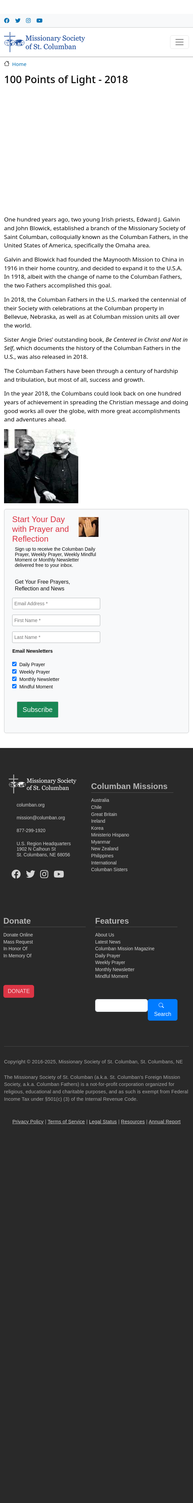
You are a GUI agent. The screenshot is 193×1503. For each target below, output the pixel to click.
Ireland (98, 821)
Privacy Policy (28, 1121)
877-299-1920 (31, 830)
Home (19, 64)
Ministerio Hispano (110, 835)
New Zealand (104, 848)
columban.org (31, 805)
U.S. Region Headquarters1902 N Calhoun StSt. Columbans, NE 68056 (44, 849)
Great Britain (104, 814)
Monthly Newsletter (38, 679)
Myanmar (100, 842)
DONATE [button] (19, 991)
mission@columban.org (41, 817)
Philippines (102, 855)
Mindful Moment (35, 686)
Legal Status (103, 1121)
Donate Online (18, 934)
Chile (96, 807)
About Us (104, 934)
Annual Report (165, 1121)
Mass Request (18, 942)
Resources (133, 1121)
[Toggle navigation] (179, 42)
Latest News (107, 942)
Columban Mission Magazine (125, 948)
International (103, 862)
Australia (100, 800)
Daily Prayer (31, 664)
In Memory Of (17, 955)
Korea (97, 828)
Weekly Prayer (34, 672)
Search (162, 1014)
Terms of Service (66, 1121)
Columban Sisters (109, 869)
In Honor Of (15, 948)
